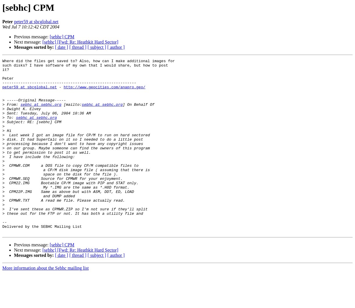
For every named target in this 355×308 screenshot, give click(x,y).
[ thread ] (77, 47)
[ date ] (61, 47)
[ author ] (116, 47)
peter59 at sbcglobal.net (36, 21)
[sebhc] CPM (62, 36)
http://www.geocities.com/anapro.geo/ (104, 93)
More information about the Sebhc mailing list (45, 302)
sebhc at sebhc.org (40, 114)
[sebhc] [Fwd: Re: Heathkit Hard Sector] (80, 42)
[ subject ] (97, 47)
